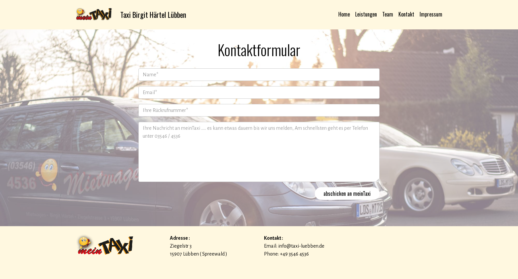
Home (344, 14)
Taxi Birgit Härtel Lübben (154, 14)
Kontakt (406, 14)
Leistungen (366, 14)
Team (387, 14)
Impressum (431, 14)
